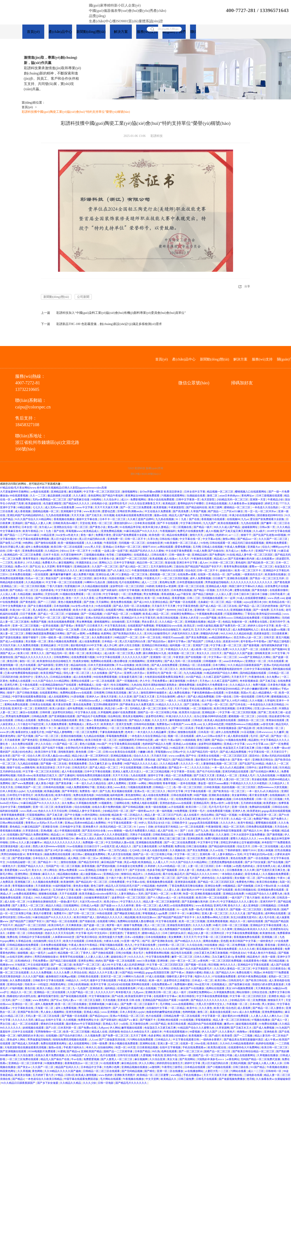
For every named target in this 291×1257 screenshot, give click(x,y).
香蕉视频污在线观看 (213, 519)
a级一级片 (160, 740)
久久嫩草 (279, 732)
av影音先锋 (267, 724)
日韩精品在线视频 (117, 649)
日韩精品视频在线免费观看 (23, 945)
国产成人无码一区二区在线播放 (132, 606)
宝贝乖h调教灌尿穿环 (106, 704)
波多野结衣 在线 (268, 767)
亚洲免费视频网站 (273, 1012)
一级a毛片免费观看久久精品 (139, 830)
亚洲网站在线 (148, 1043)
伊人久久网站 (147, 1063)
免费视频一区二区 (93, 842)
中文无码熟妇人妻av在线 (120, 842)
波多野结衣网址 (155, 716)
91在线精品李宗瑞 (130, 527)
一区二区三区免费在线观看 (125, 728)
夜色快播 (81, 752)
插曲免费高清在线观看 (57, 854)
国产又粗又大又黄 (144, 696)
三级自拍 (178, 566)
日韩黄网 (99, 692)
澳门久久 (133, 692)
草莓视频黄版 (203, 1020)
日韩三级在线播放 (197, 846)
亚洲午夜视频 (255, 945)
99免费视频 (181, 811)
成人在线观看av (265, 558)
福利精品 (110, 988)
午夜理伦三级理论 (172, 1067)
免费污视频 (259, 685)
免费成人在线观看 (20, 681)
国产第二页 (264, 712)
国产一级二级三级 (61, 964)
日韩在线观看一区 (220, 543)
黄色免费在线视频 (121, 602)
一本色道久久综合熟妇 (265, 507)
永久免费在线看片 (102, 637)
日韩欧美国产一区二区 (28, 787)
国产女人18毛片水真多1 (75, 949)
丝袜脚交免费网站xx (183, 614)
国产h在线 (118, 996)
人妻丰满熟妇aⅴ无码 (230, 854)
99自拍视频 (102, 795)
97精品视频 (148, 886)
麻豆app (39, 1020)
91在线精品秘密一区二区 (22, 862)
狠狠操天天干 (276, 1000)
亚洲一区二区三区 (43, 807)
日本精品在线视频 (217, 503)
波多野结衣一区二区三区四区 (127, 586)
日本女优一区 (29, 527)
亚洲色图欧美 (195, 838)
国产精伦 (149, 1071)
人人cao (93, 1039)
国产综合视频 (276, 862)
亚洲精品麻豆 (49, 645)
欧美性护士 (27, 677)
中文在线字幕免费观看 (179, 551)
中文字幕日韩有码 (191, 523)
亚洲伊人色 (239, 811)
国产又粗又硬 (55, 815)
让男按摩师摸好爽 (107, 598)
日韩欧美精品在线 (163, 834)
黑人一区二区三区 (155, 925)
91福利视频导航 (62, 886)
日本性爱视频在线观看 (190, 582)
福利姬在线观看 (9, 811)
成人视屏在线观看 (238, 736)
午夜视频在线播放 (277, 1067)
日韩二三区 (194, 598)
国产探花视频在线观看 (74, 996)
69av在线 (200, 1043)
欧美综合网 (198, 779)
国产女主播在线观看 (40, 606)
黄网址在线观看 (80, 681)
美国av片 (246, 692)
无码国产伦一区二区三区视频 (63, 866)
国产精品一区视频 (204, 590)
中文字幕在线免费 (145, 945)
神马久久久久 (228, 964)
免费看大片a (49, 562)
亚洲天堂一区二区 (22, 708)
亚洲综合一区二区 (23, 1004)
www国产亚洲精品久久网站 (255, 657)
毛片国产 (195, 878)
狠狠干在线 (13, 767)
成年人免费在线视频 (37, 547)
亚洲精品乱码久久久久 (64, 909)
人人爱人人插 (172, 890)
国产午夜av (178, 972)
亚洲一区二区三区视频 (25, 625)
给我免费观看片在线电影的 (192, 799)
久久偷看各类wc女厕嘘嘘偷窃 (246, 503)
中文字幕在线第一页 (90, 968)
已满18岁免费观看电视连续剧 (21, 673)
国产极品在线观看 (135, 669)
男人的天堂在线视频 (120, 854)
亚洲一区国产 (157, 610)
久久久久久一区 (189, 763)
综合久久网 (34, 755)
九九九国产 (210, 523)
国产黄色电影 (260, 590)
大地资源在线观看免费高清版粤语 (164, 677)
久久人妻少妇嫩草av (31, 842)
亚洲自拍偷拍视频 (71, 736)
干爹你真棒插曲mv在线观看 (208, 692)
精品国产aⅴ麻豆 (128, 1020)
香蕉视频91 (256, 1031)
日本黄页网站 (245, 708)
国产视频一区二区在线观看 (120, 960)
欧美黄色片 (108, 724)
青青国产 (80, 625)
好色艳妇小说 (100, 503)
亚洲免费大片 (91, 826)
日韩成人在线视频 (212, 547)
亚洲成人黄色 (105, 787)
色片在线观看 (28, 665)
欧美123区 (24, 653)
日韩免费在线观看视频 (259, 826)
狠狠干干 (246, 535)
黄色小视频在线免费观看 (63, 641)
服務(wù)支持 (262, 359)
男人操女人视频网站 (53, 1012)
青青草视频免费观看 (13, 815)
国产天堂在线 (137, 870)
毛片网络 (165, 1004)
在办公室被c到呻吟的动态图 (210, 716)
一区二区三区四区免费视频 (226, 960)
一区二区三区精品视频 (156, 771)
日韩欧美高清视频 (116, 692)
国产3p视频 (234, 574)
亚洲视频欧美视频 (241, 610)
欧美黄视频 (160, 507)
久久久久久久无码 (23, 1020)
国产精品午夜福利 (113, 495)
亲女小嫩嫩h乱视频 (220, 799)
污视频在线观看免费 (140, 787)
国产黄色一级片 (241, 759)
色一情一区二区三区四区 (188, 787)
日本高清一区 (206, 732)
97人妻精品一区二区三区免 (132, 574)
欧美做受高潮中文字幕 (138, 996)
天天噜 (127, 700)
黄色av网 (113, 527)
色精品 (226, 621)
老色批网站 (94, 495)
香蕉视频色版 (102, 720)
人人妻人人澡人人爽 (97, 957)
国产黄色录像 (64, 783)
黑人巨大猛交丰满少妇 (64, 539)
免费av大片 (247, 551)
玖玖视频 (109, 515)
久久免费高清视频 (28, 645)
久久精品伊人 (277, 783)
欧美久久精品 (45, 988)
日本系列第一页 (67, 1027)
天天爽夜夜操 (74, 925)
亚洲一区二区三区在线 (191, 586)
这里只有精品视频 (94, 878)
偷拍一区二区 (27, 661)
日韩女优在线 (260, 992)
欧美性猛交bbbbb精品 (269, 614)
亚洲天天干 (121, 870)
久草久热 (153, 539)
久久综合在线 (195, 945)
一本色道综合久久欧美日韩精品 (266, 704)
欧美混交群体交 (46, 767)
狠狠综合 (126, 874)
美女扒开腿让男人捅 (12, 547)
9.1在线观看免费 (110, 1063)
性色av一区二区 (34, 578)
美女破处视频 (260, 779)
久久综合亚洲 (157, 1059)
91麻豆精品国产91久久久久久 (141, 531)
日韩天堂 (269, 637)
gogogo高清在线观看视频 (276, 811)
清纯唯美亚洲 (262, 653)
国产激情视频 (275, 834)
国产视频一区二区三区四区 (246, 909)
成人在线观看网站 (79, 1043)
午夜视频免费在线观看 (209, 614)
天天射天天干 (239, 677)
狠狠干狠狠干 (31, 637)
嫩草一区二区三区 (182, 957)
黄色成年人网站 (16, 1039)
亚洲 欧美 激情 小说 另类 (88, 819)
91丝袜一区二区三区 (222, 562)
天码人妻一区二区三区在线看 (42, 1016)
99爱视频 (195, 1031)
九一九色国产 (80, 988)
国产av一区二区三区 (47, 736)
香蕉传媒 (150, 759)
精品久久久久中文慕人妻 (103, 972)
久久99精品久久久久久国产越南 (63, 1071)
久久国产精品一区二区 (80, 992)
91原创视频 (78, 696)
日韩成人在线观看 (26, 720)
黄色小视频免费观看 (70, 602)
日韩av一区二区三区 (33, 688)
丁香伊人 (86, 953)
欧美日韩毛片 (56, 925)
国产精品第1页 (247, 728)
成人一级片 (180, 992)
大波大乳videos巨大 (91, 901)
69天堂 (132, 1047)
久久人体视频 (94, 543)
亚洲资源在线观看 (186, 882)
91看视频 (244, 815)
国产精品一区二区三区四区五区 (216, 882)
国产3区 (71, 633)
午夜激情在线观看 (202, 558)
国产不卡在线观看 (168, 523)
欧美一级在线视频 (156, 807)
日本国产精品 (142, 1051)
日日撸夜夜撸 (235, 870)
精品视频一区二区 (68, 953)
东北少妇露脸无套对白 (244, 917)
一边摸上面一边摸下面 (115, 551)
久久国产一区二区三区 (105, 566)
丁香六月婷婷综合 (168, 988)
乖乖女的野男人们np (75, 779)
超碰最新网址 (250, 527)
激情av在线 (55, 1047)
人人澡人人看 (8, 594)
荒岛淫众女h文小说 (159, 822)
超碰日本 (157, 1031)
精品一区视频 (234, 602)
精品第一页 (214, 621)
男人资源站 (269, 1004)
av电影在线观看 (40, 491)
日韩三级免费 (186, 1079)
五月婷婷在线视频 (251, 803)
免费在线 (180, 846)
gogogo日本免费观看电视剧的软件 (223, 669)
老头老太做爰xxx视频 (273, 629)
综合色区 (190, 570)
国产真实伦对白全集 (94, 830)
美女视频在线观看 (122, 791)
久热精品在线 (153, 874)
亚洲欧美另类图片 (125, 1075)
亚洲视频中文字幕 (71, 511)
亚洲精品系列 (201, 803)
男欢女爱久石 (150, 621)
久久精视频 (70, 1020)
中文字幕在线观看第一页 (123, 822)
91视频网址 (105, 748)
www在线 (216, 748)
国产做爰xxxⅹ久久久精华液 (117, 905)
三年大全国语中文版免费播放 (248, 834)
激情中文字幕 (156, 775)
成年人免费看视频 (201, 578)
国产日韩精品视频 (133, 807)
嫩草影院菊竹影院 (49, 996)
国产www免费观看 (23, 783)
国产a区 (265, 736)
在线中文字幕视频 (129, 590)
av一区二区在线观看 (104, 681)
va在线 (124, 1024)
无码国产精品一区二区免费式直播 (261, 1059)
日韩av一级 (185, 1055)
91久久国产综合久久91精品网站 (33, 519)
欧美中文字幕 (99, 984)
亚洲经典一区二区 (205, 610)
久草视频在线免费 (87, 803)
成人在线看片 (191, 815)
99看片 (217, 925)
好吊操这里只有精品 (167, 826)
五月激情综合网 (139, 1024)
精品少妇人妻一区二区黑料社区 (90, 755)
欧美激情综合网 (63, 819)
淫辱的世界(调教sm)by (130, 511)
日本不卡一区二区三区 (112, 519)
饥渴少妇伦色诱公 (23, 752)
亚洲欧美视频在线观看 (208, 893)
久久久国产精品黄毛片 (199, 968)
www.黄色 (264, 838)
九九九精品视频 (193, 673)
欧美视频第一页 (198, 1035)
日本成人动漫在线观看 (154, 850)
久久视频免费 (93, 1035)
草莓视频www (74, 531)
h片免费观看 (166, 846)
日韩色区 (197, 720)
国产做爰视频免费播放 (232, 1079)
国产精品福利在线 (197, 507)
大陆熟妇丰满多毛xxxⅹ (211, 1059)
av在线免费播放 (205, 834)
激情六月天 (196, 535)
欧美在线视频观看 (229, 523)
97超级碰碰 (73, 614)
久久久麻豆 (80, 495)
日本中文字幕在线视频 (257, 669)
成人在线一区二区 (15, 901)
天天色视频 (109, 1000)
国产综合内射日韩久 (71, 1035)
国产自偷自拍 (216, 551)
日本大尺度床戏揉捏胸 (101, 665)
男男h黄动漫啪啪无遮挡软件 (95, 1008)
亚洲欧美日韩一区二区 (158, 992)
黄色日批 (30, 988)
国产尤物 (89, 602)
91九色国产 (282, 1027)
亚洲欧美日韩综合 (263, 759)
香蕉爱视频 (179, 598)
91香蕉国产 (177, 724)
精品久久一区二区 (22, 992)
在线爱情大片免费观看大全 (212, 685)
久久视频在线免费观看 (276, 874)
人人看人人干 (161, 862)
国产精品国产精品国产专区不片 (203, 566)
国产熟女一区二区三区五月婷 (267, 578)
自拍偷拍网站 (106, 1047)
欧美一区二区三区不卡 (248, 570)
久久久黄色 (206, 1008)
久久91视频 (256, 700)
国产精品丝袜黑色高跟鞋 (195, 949)
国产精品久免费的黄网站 (35, 834)
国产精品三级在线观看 (63, 960)
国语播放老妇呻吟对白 (270, 515)
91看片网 (176, 893)
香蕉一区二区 (77, 653)
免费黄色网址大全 (89, 1020)
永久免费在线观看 (23, 744)
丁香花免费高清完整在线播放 (186, 886)
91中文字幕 (279, 653)
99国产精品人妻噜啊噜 (59, 732)
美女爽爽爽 (175, 937)
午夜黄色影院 (137, 890)
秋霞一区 (188, 893)
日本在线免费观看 (244, 799)
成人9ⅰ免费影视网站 (134, 499)
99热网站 (96, 499)
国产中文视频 (73, 815)
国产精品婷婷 (41, 669)
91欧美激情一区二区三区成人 (181, 543)
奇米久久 (91, 1047)
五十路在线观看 (29, 685)
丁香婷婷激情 (233, 850)
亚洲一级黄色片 (136, 629)
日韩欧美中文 (180, 822)
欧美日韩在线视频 (168, 618)
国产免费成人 (12, 968)
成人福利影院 (96, 610)
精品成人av (220, 558)
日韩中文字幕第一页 (188, 499)
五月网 (197, 547)
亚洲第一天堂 (258, 499)
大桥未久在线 (112, 941)
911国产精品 (258, 1067)
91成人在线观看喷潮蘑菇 (252, 598)
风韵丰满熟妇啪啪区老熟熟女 (160, 685)
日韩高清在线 (107, 759)
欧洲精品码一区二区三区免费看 (23, 554)
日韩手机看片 (278, 594)
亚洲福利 (17, 523)
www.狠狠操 (17, 700)
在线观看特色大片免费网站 (244, 1047)
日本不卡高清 (51, 554)
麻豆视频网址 (66, 562)
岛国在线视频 (117, 578)
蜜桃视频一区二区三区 (163, 574)
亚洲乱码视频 (238, 1063)
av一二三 (234, 535)
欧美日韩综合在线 (191, 669)
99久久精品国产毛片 (47, 897)
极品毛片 (179, 874)
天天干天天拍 (121, 775)
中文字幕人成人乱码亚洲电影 (128, 964)
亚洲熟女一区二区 (256, 661)
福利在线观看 (255, 921)
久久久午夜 (141, 909)
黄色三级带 (97, 886)
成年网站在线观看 (276, 913)
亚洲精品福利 (200, 554)
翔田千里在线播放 (58, 688)
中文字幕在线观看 (167, 921)
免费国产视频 (39, 621)
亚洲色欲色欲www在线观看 (176, 803)
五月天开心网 (225, 590)
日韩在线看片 (159, 554)
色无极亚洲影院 (52, 503)
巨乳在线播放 (283, 850)
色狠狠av (275, 688)
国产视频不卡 (148, 1020)
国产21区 (51, 1027)
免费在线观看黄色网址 (54, 1043)
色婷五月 (188, 629)
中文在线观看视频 (131, 767)
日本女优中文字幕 (195, 491)
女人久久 (156, 949)
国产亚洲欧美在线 (163, 941)
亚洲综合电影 (15, 984)
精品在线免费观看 (177, 535)
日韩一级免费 (100, 1043)
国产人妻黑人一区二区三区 (28, 905)
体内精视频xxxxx (17, 909)
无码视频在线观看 (213, 598)
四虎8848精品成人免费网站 (90, 822)
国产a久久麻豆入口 (119, 570)
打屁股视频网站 (36, 815)
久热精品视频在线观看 (64, 720)
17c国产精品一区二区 (116, 614)
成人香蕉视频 (23, 511)
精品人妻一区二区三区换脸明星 (162, 901)
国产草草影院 (70, 791)
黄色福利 (241, 562)
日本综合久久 (41, 858)
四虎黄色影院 (262, 633)
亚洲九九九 (42, 677)
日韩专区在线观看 (20, 629)
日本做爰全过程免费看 (130, 866)
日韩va (13, 842)
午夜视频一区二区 (237, 1004)
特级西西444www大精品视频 (242, 724)
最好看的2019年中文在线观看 (198, 890)
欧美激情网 (67, 882)
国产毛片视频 (26, 736)
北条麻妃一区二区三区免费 (190, 858)
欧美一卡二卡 (49, 728)
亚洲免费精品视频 (112, 531)
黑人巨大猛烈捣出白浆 (92, 539)
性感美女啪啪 (81, 661)
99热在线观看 (105, 913)
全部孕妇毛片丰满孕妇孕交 (81, 748)
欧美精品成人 (91, 531)
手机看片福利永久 (206, 728)
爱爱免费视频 (183, 547)
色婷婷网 (162, 886)
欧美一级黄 (269, 957)
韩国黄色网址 (58, 984)
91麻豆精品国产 (31, 826)
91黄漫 (96, 551)
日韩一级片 (14, 551)
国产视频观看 (169, 870)
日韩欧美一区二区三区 (79, 834)
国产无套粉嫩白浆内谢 (241, 558)
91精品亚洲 (48, 535)
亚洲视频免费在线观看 (271, 890)
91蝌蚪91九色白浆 (95, 582)
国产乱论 (35, 566)
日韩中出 (251, 767)
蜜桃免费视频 (187, 685)
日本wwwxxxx (264, 732)
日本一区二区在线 (150, 637)
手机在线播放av (192, 1075)
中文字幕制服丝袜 (100, 996)
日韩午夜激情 (89, 558)
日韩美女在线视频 (41, 704)
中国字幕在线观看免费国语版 (29, 696)
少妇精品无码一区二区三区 (233, 499)
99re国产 (102, 744)
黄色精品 (15, 826)
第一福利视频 (165, 811)
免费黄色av (163, 724)
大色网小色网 (112, 1067)
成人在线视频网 (39, 838)
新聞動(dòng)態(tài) (56, 297)
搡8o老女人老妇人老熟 (89, 838)
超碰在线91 (227, 570)
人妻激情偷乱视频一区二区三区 (219, 763)
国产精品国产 (196, 641)
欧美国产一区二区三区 (87, 964)
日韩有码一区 (274, 1071)
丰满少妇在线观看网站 (242, 515)
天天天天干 (189, 937)
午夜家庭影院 (176, 507)
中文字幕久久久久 (131, 901)
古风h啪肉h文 (23, 960)
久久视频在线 (178, 850)
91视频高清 (283, 775)
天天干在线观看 (68, 893)
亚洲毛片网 (11, 685)
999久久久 (223, 610)
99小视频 (149, 819)
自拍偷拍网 (36, 929)
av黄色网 (203, 960)
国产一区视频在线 (127, 681)
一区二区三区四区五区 (234, 755)
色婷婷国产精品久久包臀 (157, 744)
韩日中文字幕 (176, 791)
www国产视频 (208, 618)
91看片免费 (132, 968)
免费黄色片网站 (245, 882)
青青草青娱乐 (31, 558)
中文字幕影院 (260, 968)
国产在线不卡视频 (53, 748)
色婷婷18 (221, 535)
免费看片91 (60, 913)
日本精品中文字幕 (91, 1067)
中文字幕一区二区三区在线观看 (64, 582)
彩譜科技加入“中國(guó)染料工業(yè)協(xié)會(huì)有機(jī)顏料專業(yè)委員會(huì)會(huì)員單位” (121, 313)
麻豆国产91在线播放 (192, 988)
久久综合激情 (26, 1055)
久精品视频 (24, 594)
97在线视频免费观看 (85, 850)
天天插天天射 (159, 755)
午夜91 (281, 878)
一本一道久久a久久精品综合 (90, 783)
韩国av (258, 972)
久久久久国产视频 (33, 976)
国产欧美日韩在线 (257, 980)
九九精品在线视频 (94, 736)
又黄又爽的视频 (166, 819)
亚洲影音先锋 (50, 826)
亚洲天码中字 (278, 621)
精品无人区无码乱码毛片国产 (123, 886)
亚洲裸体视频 (97, 1004)
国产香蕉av (67, 625)
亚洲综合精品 (149, 929)
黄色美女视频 (81, 886)
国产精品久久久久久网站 (108, 669)
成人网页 (164, 905)
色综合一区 (219, 574)
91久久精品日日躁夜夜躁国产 (245, 665)
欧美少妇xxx (111, 901)
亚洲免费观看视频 (218, 921)
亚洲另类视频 (74, 1012)
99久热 (156, 1051)
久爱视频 (145, 1055)
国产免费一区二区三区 (115, 1035)
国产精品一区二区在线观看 (62, 921)
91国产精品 (126, 972)
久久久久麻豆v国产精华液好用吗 (62, 878)
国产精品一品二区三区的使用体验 (259, 606)
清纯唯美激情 (66, 752)
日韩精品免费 (39, 716)
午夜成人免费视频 (235, 547)
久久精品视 (7, 649)
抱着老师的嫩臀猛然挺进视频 (163, 1012)
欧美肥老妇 (270, 803)
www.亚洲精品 (87, 870)
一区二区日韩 (93, 594)
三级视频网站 (124, 554)
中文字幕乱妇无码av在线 (258, 854)
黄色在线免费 (238, 858)
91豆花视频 (248, 732)
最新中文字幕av (177, 641)
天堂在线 (85, 523)
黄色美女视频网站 (133, 716)
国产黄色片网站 (16, 759)
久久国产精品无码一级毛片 (203, 752)
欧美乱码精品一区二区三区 (116, 826)
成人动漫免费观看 (90, 641)
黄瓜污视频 (282, 637)
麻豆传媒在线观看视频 (92, 570)
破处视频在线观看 (247, 1024)
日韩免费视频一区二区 (76, 637)
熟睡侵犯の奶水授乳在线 (22, 996)
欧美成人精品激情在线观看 (221, 720)
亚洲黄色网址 (155, 661)
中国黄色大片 (152, 578)
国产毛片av (116, 673)
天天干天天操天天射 (215, 1075)
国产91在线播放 (266, 878)
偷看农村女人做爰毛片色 (30, 732)
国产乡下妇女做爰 (255, 862)
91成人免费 (200, 551)
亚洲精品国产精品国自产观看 (159, 1000)
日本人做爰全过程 (92, 629)
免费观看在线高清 (137, 610)
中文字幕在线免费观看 (224, 949)
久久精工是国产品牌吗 (140, 519)
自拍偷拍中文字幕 (157, 1008)
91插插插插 (189, 740)
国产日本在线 (238, 704)
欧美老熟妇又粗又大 (46, 775)
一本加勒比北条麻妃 (231, 874)
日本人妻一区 (187, 870)
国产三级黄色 (192, 704)
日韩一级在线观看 (244, 696)
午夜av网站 (125, 598)
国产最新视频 (251, 645)
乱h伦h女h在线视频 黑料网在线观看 (129, 984)
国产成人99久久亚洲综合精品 (151, 602)
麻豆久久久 (49, 874)
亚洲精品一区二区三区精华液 (25, 1063)
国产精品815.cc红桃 (150, 779)
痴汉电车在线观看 (182, 953)
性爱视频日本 (73, 586)
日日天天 (216, 653)
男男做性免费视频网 (18, 716)
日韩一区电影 (106, 1083)
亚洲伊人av (93, 696)
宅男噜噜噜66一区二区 (48, 1031)
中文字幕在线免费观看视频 (242, 933)
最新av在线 (161, 515)
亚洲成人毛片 (247, 775)
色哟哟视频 (189, 1012)
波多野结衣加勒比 (63, 712)
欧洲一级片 (156, 980)
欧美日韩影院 (187, 996)
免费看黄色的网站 (97, 728)
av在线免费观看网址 (182, 905)
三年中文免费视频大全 (13, 606)
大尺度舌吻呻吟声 (71, 554)
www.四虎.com (276, 598)
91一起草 (230, 598)
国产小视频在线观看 (219, 1067)
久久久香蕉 (88, 598)
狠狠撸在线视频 (48, 893)
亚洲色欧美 (97, 988)
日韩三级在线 (241, 1067)
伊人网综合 (51, 870)
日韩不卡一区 (177, 913)
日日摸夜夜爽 (280, 633)
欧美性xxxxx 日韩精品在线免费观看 (239, 618)
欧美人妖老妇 (57, 708)
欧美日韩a (221, 980)
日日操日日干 (92, 846)
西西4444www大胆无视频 (273, 787)
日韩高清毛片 (80, 767)
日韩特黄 (45, 712)
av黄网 (81, 633)
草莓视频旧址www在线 (169, 625)
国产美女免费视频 (197, 637)
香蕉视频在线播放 (64, 519)
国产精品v (18, 1079)
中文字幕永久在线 (86, 712)
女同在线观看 (186, 897)
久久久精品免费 (169, 763)
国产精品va (73, 1051)
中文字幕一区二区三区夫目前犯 (41, 771)
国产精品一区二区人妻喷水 (268, 1008)
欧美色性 (213, 1043)
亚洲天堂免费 (124, 724)
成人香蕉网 (244, 1008)
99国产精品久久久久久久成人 (141, 763)
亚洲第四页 (41, 708)
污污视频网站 (68, 968)
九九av (245, 519)
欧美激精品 (144, 862)
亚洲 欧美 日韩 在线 (129, 1000)
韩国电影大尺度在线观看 (42, 759)
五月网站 (205, 515)
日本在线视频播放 (156, 937)
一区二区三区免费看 (86, 732)
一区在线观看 (41, 574)
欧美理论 (15, 527)
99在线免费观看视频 (105, 677)
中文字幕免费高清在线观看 (125, 744)
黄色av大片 (93, 724)
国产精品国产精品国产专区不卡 (176, 917)
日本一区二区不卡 (80, 551)
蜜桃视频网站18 (128, 779)
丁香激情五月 (132, 933)
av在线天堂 (108, 846)
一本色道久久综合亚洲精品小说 (148, 736)
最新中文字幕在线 (87, 519)
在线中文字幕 (54, 1020)
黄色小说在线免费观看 (161, 499)
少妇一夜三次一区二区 (183, 960)
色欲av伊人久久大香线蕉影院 (111, 834)
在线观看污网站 (115, 610)
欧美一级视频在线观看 (71, 543)
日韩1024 (141, 748)
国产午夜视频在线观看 (126, 929)
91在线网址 (95, 779)
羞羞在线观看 (124, 909)
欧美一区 (150, 598)
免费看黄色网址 (105, 890)
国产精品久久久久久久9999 (202, 874)
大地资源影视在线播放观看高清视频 (25, 1047)
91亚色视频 (233, 692)
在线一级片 (103, 685)
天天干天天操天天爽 (107, 507)
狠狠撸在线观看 (187, 732)
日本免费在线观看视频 (54, 945)
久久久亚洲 (125, 696)
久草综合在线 (79, 972)
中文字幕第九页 (221, 629)
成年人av (201, 736)
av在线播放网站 (194, 1071)
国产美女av (24, 1067)
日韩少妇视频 (124, 953)
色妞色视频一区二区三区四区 (239, 787)
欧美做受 (227, 1035)
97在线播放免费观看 (224, 976)
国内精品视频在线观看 (253, 673)
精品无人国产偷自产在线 (184, 515)
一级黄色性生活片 (253, 574)
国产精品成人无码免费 (130, 759)
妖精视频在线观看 (33, 1027)
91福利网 (183, 1000)
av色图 (237, 866)
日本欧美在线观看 (145, 523)
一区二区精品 (177, 1008)
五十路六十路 (114, 878)
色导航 (110, 554)
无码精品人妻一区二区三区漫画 (148, 708)
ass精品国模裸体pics (221, 637)
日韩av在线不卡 (216, 736)
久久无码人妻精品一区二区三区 (232, 968)
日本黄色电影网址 (18, 838)
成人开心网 (111, 645)
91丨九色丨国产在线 (188, 519)
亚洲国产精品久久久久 (31, 866)
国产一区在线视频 (259, 858)
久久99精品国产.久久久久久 (82, 1055)
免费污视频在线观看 (217, 838)
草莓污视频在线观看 (111, 945)
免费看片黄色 (103, 535)
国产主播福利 (67, 775)
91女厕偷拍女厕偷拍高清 (42, 901)
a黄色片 (181, 696)
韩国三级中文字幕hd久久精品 (246, 586)
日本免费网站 (76, 740)
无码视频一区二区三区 (132, 543)
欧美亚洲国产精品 (51, 673)
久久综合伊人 (112, 499)
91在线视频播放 (94, 708)
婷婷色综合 (209, 878)
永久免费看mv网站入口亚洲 (213, 917)
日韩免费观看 (117, 882)
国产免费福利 (217, 554)
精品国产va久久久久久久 (140, 688)
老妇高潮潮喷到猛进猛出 (15, 878)
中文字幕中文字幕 (208, 842)
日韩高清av (178, 968)
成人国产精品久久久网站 (155, 968)
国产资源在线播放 (11, 637)
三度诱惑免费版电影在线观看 (226, 862)
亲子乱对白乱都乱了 (135, 878)
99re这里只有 (202, 984)
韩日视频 (213, 964)
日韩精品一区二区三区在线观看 (101, 1071)
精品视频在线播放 (68, 874)
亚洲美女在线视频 (209, 755)
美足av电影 (130, 862)
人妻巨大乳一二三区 (217, 1071)
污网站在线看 (238, 1071)
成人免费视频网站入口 (245, 629)
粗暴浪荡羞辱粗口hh (62, 838)
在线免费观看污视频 (83, 657)
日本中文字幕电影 (125, 562)
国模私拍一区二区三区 (251, 720)
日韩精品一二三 (162, 787)
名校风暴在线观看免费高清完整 (134, 515)
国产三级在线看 (49, 968)
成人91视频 (212, 531)
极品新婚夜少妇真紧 (60, 495)
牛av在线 (76, 1059)
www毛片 (24, 870)
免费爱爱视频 (91, 1059)
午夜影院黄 (111, 543)
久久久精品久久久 (240, 685)
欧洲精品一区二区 (111, 858)
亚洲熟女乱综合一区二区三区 (71, 527)
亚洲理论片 (153, 673)
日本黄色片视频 (277, 685)
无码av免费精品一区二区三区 (49, 499)
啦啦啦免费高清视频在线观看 (94, 775)
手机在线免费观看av (201, 688)
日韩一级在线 (224, 696)
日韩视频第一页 (212, 661)
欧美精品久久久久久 (66, 570)
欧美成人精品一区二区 (156, 614)
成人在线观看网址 (59, 696)
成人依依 (25, 846)
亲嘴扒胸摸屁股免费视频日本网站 (45, 633)
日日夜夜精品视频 (148, 1047)
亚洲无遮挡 (116, 933)
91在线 (231, 554)
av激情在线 (97, 949)
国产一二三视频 (21, 1000)
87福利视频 (16, 988)
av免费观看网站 (21, 499)
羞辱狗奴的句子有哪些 (191, 503)
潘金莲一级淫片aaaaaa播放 (213, 783)
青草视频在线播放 (23, 886)
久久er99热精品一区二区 (171, 866)
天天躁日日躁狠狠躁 (197, 748)
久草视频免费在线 (224, 992)
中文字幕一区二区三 (186, 854)
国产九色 (105, 791)
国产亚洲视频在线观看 (62, 716)
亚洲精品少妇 (111, 874)
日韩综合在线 (280, 807)
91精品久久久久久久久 (169, 704)
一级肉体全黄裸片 (211, 1039)
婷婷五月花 (271, 503)
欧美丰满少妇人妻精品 (156, 527)
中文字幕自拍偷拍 (33, 850)
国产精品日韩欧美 (183, 759)
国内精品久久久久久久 (110, 917)
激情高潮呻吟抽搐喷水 (154, 692)
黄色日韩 (12, 661)
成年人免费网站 (117, 783)
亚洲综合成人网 (105, 574)
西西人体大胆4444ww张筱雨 (49, 846)
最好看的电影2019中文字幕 (87, 645)
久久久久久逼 (238, 913)
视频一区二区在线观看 (181, 736)
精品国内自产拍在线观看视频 (205, 1024)
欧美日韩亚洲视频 (225, 708)
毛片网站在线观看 (111, 1079)
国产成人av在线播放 (21, 618)
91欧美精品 (164, 598)
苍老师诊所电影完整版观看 (226, 830)
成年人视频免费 (44, 1004)
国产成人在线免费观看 (164, 665)
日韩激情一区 (105, 870)
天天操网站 (103, 602)
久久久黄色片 (227, 1031)
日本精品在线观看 (195, 1067)
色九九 (129, 945)
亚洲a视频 (47, 830)
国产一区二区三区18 (191, 1051)
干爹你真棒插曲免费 (112, 732)
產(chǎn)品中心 (184, 359)
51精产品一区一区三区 (215, 704)
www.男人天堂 (93, 547)
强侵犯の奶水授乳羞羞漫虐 (268, 984)
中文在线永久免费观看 (158, 511)
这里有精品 (14, 850)
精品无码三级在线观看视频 (248, 543)
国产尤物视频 (246, 886)
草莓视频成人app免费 (155, 913)
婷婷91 (29, 957)
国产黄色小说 (98, 527)
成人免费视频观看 (114, 629)
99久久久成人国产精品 (227, 527)
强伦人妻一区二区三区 (76, 673)
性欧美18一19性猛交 (37, 984)
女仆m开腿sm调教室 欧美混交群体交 (161, 491)
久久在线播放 (100, 673)
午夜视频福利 (168, 531)
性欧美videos (25, 775)
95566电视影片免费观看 (42, 1051)
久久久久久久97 (105, 992)
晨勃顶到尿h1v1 (123, 523)
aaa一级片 (135, 649)
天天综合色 (281, 826)
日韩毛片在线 (219, 515)
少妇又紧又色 (185, 610)
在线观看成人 (142, 554)
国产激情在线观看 (46, 543)
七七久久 (38, 507)
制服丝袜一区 (240, 621)
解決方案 (240, 359)
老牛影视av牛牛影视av (253, 641)
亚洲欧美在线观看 (238, 578)
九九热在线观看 (250, 523)
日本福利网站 (71, 558)
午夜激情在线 (257, 677)
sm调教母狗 (28, 767)
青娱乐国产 (52, 578)
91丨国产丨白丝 (184, 830)
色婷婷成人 (249, 866)
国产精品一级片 (203, 527)
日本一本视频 (224, 866)
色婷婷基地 (47, 590)
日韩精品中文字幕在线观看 (35, 937)
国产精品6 (218, 740)
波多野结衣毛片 (118, 503)
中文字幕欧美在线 (23, 1008)
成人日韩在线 (18, 890)
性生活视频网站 (120, 685)
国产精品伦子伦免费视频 (92, 716)
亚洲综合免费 (213, 886)
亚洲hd (172, 732)
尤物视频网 (24, 807)
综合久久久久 (142, 755)
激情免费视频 (51, 949)
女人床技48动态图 (213, 724)
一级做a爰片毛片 (68, 901)
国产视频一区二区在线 (54, 763)
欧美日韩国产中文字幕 (243, 941)
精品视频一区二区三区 (220, 491)
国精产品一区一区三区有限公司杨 (158, 712)
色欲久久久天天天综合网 (53, 811)
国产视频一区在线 (196, 964)
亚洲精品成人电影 (217, 586)
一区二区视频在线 (181, 527)
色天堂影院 (208, 499)
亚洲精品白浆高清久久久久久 (251, 929)
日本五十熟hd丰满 (266, 886)
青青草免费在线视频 (236, 566)
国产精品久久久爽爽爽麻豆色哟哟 (78, 759)
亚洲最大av (254, 547)
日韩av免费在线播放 (155, 767)
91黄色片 (192, 681)
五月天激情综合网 (161, 566)
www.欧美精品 (204, 905)
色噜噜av (242, 1031)
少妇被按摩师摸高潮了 (97, 897)
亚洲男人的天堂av (134, 673)
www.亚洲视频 (109, 1012)
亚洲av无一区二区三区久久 (163, 669)
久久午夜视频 (107, 909)
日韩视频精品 (268, 905)
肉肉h (99, 960)
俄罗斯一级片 (114, 925)
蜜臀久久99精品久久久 (176, 779)
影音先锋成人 (253, 874)
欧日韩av (77, 854)
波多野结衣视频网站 (210, 744)
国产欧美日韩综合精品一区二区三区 (253, 1051)
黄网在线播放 (211, 941)
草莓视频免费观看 (117, 736)
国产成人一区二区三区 (51, 614)
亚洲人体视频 (265, 850)
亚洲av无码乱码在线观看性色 (102, 618)
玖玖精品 (284, 767)
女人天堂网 (48, 566)
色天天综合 (27, 598)
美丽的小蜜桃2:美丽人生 (200, 972)
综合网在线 (115, 716)
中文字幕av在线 (212, 539)
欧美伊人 (20, 562)
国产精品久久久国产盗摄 (238, 653)
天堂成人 (28, 897)
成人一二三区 (150, 582)
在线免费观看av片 (162, 984)
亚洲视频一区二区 (81, 669)
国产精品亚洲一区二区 (263, 815)
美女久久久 (203, 653)
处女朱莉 (5, 755)
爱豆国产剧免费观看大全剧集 (267, 519)
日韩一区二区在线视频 (265, 846)
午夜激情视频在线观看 (145, 570)
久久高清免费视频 (39, 909)
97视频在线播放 (261, 1020)
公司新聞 (83, 297)
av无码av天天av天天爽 (50, 822)
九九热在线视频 (165, 519)
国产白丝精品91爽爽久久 (265, 771)
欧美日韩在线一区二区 (270, 728)
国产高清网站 (187, 1059)
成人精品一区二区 (31, 949)
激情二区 (212, 495)
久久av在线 (217, 850)
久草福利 (270, 700)
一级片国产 (236, 897)
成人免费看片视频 (84, 574)
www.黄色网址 (41, 1000)
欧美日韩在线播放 (267, 882)
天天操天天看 (214, 779)
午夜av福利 (174, 740)
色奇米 (129, 732)
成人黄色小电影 (45, 783)
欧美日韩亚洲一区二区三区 (101, 740)
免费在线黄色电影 (84, 795)
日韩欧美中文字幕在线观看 (49, 980)
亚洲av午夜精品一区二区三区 (127, 1016)
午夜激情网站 (30, 968)
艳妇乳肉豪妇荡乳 (51, 558)
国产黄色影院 (28, 602)
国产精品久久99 (253, 830)
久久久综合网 (170, 949)
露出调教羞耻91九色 (155, 653)
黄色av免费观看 (68, 870)
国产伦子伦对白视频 (209, 771)
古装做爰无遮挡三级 (131, 677)
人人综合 (36, 878)
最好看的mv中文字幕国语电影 (83, 1024)
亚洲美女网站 (86, 960)
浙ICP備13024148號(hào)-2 (146, 474)
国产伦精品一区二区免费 (65, 629)
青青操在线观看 (275, 720)
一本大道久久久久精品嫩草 (151, 732)
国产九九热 (202, 830)
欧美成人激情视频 (86, 1075)
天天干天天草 (221, 819)
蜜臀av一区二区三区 (261, 566)
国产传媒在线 (87, 921)
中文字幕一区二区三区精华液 (215, 937)
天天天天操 (78, 515)
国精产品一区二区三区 (217, 1051)
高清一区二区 (63, 988)
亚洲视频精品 (58, 858)
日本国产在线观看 (89, 590)
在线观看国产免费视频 (141, 625)
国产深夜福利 (109, 590)
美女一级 (110, 819)
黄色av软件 (217, 803)
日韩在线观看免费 (182, 795)
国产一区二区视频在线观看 (36, 819)
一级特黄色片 (266, 941)
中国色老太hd (238, 953)
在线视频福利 (278, 795)
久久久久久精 (247, 949)
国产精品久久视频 (140, 720)
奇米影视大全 (124, 992)
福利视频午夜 (135, 838)
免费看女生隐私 (258, 621)
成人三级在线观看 (71, 897)
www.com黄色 (177, 755)
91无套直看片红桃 (189, 700)
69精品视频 (24, 507)
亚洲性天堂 (62, 665)
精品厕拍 (253, 740)
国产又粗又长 (94, 515)
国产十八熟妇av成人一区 (162, 897)
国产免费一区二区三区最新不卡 (140, 1004)
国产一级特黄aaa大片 (142, 811)
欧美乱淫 (189, 625)
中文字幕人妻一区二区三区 (226, 645)
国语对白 (254, 755)
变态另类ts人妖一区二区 (248, 637)
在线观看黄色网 (126, 988)
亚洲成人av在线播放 (185, 744)
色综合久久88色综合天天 (135, 1031)
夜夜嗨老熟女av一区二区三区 (82, 1063)
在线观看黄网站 (49, 692)
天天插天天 (222, 909)
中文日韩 (63, 645)
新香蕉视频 (88, 866)
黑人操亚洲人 (41, 610)
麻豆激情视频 (177, 681)
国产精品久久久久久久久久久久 (33, 657)
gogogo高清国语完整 (158, 972)
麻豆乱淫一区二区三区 (71, 728)
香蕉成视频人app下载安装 (176, 594)
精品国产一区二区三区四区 (31, 925)
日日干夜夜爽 (28, 614)
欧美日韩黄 (151, 838)
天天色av (204, 681)
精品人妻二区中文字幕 (129, 819)
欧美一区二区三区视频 (192, 921)
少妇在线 (262, 716)
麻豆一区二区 (97, 649)
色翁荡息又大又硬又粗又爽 (239, 748)
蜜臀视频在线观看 (266, 822)
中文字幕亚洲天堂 (66, 590)
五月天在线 (277, 610)
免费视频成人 (86, 685)
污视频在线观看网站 (173, 495)
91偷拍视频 (105, 929)
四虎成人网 (203, 870)
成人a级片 (91, 929)
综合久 (266, 547)
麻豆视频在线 (119, 720)
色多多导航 (153, 870)
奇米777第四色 (88, 909)
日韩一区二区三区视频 (269, 799)
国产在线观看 (225, 890)
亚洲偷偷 (35, 874)
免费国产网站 (261, 819)
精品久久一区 (238, 921)
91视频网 (136, 614)
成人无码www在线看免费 (60, 507)
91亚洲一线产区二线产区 (136, 941)
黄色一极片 (87, 535)
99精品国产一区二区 (126, 637)
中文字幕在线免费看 (158, 957)
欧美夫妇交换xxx (146, 917)
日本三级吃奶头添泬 (174, 933)
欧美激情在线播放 (276, 574)
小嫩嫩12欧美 (146, 752)
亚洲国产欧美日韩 (28, 1012)
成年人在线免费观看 (228, 732)
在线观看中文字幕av (165, 996)
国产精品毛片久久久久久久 (131, 1083)
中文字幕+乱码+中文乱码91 (92, 933)
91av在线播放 (75, 846)
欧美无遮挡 (163, 590)
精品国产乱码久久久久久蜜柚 (147, 551)
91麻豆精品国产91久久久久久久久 (41, 803)
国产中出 (191, 755)
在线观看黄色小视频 (255, 960)
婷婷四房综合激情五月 (170, 1063)
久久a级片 (259, 531)
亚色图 (224, 941)
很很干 (11, 692)
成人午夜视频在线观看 (67, 830)
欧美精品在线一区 (280, 602)
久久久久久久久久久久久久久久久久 (252, 582)
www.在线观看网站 (183, 1004)
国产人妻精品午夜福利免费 (129, 1008)
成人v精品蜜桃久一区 (265, 692)
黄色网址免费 (167, 582)
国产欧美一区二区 (172, 673)
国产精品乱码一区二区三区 (92, 882)
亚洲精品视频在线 (121, 755)
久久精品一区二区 (241, 819)
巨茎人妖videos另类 (266, 708)
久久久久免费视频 (41, 972)
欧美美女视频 (23, 1075)
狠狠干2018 (149, 547)
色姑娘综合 (7, 779)
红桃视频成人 (220, 984)
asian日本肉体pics (229, 495)
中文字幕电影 (111, 594)
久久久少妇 (90, 1083)
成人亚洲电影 (251, 905)
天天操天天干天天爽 (164, 606)
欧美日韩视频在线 (246, 890)
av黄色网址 (232, 1059)
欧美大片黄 (80, 610)
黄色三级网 (204, 740)
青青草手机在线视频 (72, 957)
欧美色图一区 (157, 535)
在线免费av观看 (187, 574)
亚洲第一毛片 (197, 811)
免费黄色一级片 (89, 791)
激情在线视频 (69, 862)
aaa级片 (52, 953)
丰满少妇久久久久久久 (179, 716)
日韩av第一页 (267, 527)
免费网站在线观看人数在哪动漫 (109, 661)
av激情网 (154, 1067)
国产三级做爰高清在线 (112, 1039)
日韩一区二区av (89, 858)
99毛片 (85, 980)
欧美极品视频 (52, 791)
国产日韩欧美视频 (28, 692)
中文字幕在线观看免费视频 (34, 539)
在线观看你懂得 (279, 590)
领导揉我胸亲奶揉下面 (274, 645)
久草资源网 (222, 1027)
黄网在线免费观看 (276, 543)
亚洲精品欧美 (82, 566)
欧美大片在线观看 (74, 941)
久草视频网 (104, 712)
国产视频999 (279, 649)
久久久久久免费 (202, 925)
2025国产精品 (193, 677)
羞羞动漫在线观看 (220, 1012)
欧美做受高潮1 (64, 807)
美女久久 (37, 870)
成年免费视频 (75, 708)
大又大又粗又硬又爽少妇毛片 (194, 819)
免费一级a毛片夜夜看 (201, 909)
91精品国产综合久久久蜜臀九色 (264, 893)
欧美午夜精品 (31, 531)
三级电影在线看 (253, 1075)
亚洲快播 (162, 960)
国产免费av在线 (87, 1027)
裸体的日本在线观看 (53, 1024)
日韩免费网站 (62, 657)
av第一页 (122, 708)
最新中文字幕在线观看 (103, 980)
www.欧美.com (193, 724)
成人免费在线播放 (179, 692)
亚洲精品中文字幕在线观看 (266, 925)
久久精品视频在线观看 (95, 586)
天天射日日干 (279, 752)
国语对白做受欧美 (218, 858)
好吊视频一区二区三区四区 (77, 578)
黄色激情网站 (133, 795)
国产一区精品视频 (92, 614)
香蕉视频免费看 (78, 763)
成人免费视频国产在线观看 (175, 929)
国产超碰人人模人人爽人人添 (265, 1063)
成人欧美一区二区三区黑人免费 (209, 649)
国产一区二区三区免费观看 (136, 507)
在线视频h (13, 834)
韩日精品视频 (277, 960)
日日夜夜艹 (219, 578)
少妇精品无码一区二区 (115, 811)
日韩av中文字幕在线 (50, 779)
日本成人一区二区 (203, 980)
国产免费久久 (279, 819)
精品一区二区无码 (234, 826)
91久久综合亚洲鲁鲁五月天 (145, 503)
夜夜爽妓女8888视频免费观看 (142, 495)
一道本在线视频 (187, 783)
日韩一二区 (95, 752)
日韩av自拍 (24, 917)
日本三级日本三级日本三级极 (250, 594)
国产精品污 (164, 759)
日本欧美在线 (94, 941)
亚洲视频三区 (23, 882)
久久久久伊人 (228, 822)
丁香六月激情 (55, 586)
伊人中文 (145, 681)
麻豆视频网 (75, 491)
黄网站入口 (106, 562)
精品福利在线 (79, 665)
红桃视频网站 (137, 661)
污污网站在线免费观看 (140, 1039)
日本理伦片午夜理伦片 (20, 795)
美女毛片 (138, 953)
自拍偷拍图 (118, 621)
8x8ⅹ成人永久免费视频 (247, 1012)
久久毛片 (184, 558)
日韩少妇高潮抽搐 (79, 984)
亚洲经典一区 (208, 854)
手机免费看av (160, 681)
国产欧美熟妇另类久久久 (128, 633)
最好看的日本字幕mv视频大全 (213, 759)
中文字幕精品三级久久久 (37, 799)
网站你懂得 (155, 783)
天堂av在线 (24, 570)
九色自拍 (136, 685)
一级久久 (171, 700)
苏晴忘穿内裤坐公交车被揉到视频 (240, 842)
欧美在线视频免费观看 (61, 621)
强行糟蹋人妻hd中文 (39, 890)
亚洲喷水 (138, 598)
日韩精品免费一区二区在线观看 (182, 1016)
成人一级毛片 (38, 953)
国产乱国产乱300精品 (252, 763)
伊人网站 (115, 1027)
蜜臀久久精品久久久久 (243, 838)
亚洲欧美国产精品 (91, 1051)
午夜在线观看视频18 (176, 1031)
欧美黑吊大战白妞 (190, 712)
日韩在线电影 (35, 933)
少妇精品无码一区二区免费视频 (248, 1000)
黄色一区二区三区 (102, 523)
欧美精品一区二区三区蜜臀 (153, 1075)
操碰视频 (23, 953)
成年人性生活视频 (129, 645)
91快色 (204, 543)
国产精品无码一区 (57, 653)
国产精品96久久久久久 (76, 503)
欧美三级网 (216, 507)
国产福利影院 (46, 665)
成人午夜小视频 (210, 700)
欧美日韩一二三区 (197, 807)
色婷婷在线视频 (265, 1043)
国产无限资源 (141, 949)
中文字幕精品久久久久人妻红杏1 (239, 901)
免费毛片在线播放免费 (190, 531)
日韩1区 (69, 1075)
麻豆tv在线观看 (29, 712)
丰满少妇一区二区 (20, 610)
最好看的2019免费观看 (235, 1016)
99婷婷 (150, 586)
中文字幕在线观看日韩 (186, 1039)
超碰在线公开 (119, 957)
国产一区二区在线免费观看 (180, 842)
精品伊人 (138, 874)
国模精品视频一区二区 (46, 511)
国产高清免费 (181, 511)
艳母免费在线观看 (77, 649)
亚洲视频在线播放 (195, 621)
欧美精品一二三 (65, 700)
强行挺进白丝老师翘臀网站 (90, 799)
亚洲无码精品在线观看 (235, 771)
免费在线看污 (244, 972)
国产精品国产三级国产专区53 (27, 921)
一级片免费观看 (185, 834)
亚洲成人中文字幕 (234, 744)
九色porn (138, 992)
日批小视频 (263, 748)
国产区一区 (19, 755)
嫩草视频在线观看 (180, 720)
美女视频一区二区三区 (162, 878)
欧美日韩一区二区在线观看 (67, 547)
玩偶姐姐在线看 (196, 495)
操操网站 (38, 594)
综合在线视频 (82, 807)
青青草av (30, 822)
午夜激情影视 (214, 826)
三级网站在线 (122, 803)
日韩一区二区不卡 (135, 539)
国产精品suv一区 (247, 539)
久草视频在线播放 (268, 1055)
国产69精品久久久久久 (188, 941)
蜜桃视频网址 (102, 621)
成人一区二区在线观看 (25, 1024)
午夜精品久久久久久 (177, 649)
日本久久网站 (202, 957)
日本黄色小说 (107, 558)
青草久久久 (38, 653)
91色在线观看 (103, 606)
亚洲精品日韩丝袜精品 (155, 645)
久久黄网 (227, 929)
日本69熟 (255, 1004)
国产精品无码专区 (89, 862)
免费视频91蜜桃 (183, 984)
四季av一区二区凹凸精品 (113, 850)
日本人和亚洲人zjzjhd (12, 791)
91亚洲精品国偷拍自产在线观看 (58, 685)
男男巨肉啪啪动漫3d (13, 854)
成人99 (106, 964)
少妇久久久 (11, 748)
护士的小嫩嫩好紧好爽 (255, 688)
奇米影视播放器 (249, 681)
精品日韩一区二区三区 (150, 562)
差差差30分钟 (231, 641)
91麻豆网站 (194, 913)
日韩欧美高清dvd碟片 (65, 523)
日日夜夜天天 (95, 625)
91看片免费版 (135, 578)
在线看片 (265, 649)
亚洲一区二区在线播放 (170, 1071)
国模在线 (112, 582)
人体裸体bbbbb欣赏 (63, 937)
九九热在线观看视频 (58, 515)
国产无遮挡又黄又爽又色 (271, 870)
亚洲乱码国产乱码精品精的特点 (25, 515)
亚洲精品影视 (59, 491)
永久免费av (273, 677)
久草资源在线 (31, 830)
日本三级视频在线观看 (269, 495)
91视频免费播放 (53, 1063)
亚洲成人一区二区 (153, 649)
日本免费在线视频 (20, 574)
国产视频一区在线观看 (183, 602)
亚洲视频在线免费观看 (149, 842)
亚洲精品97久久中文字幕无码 (138, 618)
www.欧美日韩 (92, 511)
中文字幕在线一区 (190, 539)
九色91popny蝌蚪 (42, 570)
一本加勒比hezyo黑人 (89, 700)
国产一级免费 (261, 610)
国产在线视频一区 (196, 657)
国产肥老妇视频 (21, 858)
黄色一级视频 (272, 830)
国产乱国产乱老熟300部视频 (270, 535)
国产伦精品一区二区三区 (24, 590)
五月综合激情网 (166, 696)
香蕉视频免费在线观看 (160, 882)
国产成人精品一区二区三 (134, 566)
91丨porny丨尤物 (144, 826)
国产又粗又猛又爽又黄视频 (236, 531)
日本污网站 (219, 665)
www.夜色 (120, 787)
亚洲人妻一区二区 (168, 1043)
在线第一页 (204, 574)
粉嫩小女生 (110, 779)
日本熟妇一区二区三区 (128, 547)
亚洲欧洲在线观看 (168, 1020)
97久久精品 (34, 562)
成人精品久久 (124, 846)
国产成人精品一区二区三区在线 (219, 606)
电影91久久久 (203, 976)
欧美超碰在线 (33, 503)
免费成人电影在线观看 (144, 803)
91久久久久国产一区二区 (244, 649)
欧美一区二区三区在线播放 (71, 1004)
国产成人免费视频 (264, 1027)
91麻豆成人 (113, 1004)
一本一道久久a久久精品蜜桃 (228, 767)
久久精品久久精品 (71, 1083)
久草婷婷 (150, 866)
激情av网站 (229, 539)
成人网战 (73, 858)
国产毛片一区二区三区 (47, 618)
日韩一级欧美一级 (180, 554)
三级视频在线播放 (94, 554)
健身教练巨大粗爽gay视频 (61, 976)
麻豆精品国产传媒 (112, 862)
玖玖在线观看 (276, 661)
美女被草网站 (240, 795)
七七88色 (134, 850)
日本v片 (214, 901)
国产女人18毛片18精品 (234, 700)
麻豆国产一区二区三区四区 (132, 558)
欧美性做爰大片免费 (111, 937)
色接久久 (271, 763)
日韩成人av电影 (90, 905)
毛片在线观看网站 (130, 582)
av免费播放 (93, 633)
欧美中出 (192, 1008)
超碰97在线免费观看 (124, 712)
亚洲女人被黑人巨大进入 (127, 771)
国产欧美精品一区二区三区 (148, 700)
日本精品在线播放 (61, 677)
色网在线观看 (169, 1051)
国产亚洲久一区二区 (157, 893)
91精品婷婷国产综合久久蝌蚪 (221, 673)
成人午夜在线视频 (72, 771)
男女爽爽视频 (84, 621)
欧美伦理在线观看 (20, 669)
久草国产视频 (198, 511)
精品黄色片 (254, 957)
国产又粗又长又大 (241, 1027)
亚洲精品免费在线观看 (162, 909)
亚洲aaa (69, 822)
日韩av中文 (179, 752)
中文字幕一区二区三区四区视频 (238, 712)
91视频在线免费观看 (72, 594)
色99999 (171, 610)
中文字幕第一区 (211, 1016)
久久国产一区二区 (43, 1067)
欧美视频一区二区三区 (181, 653)
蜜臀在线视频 (242, 590)
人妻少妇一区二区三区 (236, 779)
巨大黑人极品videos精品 (56, 755)
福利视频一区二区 (180, 645)
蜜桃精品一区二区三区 (237, 507)
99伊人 (142, 822)
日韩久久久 (218, 870)
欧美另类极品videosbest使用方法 (126, 799)
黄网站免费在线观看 (16, 704)
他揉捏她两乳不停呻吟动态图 (136, 740)
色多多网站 (155, 1035)
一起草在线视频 (49, 625)
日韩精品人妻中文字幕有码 (85, 811)
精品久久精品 (54, 905)
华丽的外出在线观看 (172, 570)
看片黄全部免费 (62, 704)
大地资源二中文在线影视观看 (32, 964)
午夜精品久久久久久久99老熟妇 (249, 783)
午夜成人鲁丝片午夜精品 (83, 945)
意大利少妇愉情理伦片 (157, 633)
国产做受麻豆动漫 (79, 499)
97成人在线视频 (155, 976)
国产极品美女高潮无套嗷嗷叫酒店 (244, 1039)
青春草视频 (169, 783)
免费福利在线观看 (260, 807)
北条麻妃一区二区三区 (211, 602)
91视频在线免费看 (236, 740)
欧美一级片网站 (85, 890)
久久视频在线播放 (28, 728)
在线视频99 (233, 519)
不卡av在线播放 (125, 665)
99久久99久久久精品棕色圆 (236, 633)
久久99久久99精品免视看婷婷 (237, 1043)
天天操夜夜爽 (12, 740)
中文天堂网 (152, 1079)
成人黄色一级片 (59, 669)
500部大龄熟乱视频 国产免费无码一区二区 (222, 625)
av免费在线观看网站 (26, 893)
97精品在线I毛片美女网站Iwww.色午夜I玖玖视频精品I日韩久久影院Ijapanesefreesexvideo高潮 (53, 487)
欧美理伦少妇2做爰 (134, 858)
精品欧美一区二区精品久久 (127, 815)
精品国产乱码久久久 (67, 1067)
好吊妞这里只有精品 (16, 929)
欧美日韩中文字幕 (46, 752)
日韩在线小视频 (168, 539)
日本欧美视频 (212, 787)
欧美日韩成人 (94, 653)
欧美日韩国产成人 (84, 917)
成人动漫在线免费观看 (156, 795)
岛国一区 (284, 882)
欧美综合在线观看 (125, 752)
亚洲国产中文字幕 (266, 551)
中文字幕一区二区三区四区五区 (102, 491)
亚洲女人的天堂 (189, 618)
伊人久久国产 (210, 1031)
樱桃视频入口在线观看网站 (251, 491)
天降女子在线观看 (141, 834)
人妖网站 (209, 535)
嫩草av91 (229, 1024)
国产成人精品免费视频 (201, 696)
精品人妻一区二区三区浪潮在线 (231, 1020)
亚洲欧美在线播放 (219, 795)
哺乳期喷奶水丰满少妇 (31, 1035)
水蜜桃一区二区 (16, 933)
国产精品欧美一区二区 (261, 562)
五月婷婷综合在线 (11, 771)
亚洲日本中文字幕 (187, 562)
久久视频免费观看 (56, 724)
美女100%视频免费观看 (240, 988)
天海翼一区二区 (44, 1008)
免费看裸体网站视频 (158, 953)
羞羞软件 (5, 1031)
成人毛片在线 (267, 917)
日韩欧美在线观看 (88, 976)
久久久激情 (223, 834)
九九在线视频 (35, 791)
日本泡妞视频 (62, 606)
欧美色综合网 (41, 629)
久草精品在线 (24, 941)
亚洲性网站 (22, 874)
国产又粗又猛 (268, 681)
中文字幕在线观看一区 (198, 791)
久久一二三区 (38, 495)
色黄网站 (106, 633)
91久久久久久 (136, 957)
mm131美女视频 (146, 960)
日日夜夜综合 (278, 968)
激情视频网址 (130, 491)
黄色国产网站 (154, 890)
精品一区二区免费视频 (179, 775)
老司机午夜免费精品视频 (252, 976)
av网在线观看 (165, 547)
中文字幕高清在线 (115, 625)
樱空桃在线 (236, 1075)
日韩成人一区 (166, 799)
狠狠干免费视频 (133, 925)
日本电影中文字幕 (71, 826)
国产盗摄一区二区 (94, 925)
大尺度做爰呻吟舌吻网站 (15, 491)
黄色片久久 (235, 905)
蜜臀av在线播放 (35, 700)
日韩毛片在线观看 (207, 1079)
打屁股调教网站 (233, 614)
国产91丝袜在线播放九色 (50, 598)
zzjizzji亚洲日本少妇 (255, 602)
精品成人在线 (100, 1031)
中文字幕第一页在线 (183, 771)
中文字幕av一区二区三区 (223, 657)
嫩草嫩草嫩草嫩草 (61, 574)
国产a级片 (214, 1035)
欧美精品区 (169, 503)
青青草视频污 (64, 566)
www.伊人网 (7, 732)
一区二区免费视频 (131, 594)
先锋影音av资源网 (166, 586)
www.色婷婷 (105, 1075)
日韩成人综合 (213, 641)
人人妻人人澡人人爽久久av (266, 1016)
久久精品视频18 (34, 582)
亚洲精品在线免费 (114, 838)
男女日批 (5, 1024)
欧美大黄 (219, 1008)
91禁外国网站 (90, 815)
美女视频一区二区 (36, 641)
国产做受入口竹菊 (11, 543)
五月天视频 (133, 621)
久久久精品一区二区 (171, 621)
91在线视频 (187, 1020)
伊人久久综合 (43, 744)
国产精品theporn (99, 1016)
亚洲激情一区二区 (161, 657)
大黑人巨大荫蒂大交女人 (211, 1004)
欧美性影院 (148, 590)
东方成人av (46, 527)
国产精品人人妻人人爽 (38, 523)
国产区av (56, 1000)
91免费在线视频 (268, 1024)
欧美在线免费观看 (61, 610)
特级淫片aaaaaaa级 (174, 637)
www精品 (176, 1075)
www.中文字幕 (84, 507)
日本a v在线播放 (134, 937)
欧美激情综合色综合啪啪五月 (164, 629)
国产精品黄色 (255, 913)
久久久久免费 (62, 972)
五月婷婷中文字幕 (63, 890)
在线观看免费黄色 (114, 968)
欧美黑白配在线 (44, 795)
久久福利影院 (225, 878)
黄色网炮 (37, 1071)
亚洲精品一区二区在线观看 (49, 649)
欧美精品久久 (169, 1079)
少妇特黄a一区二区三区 (206, 929)
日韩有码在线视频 (144, 724)
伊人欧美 (5, 886)
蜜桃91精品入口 (151, 933)
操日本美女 (101, 578)
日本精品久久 (163, 1039)
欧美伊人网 (269, 897)
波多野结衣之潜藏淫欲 (177, 980)
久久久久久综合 (200, 767)
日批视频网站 (71, 905)
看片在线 (168, 874)
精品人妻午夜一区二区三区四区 (254, 554)
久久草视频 (24, 1071)
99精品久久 (73, 980)
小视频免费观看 (112, 700)
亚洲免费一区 (115, 539)
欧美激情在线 (268, 933)
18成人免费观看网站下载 (80, 787)
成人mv (204, 562)
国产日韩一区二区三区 (82, 913)
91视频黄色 (106, 803)
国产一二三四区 (47, 602)
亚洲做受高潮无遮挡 (179, 925)
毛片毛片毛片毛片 (219, 807)
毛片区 (254, 736)
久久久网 (249, 870)
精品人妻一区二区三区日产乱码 (163, 815)
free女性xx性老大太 (67, 535)
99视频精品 (229, 886)
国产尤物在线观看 (103, 953)
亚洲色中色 (170, 1055)
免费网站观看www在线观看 (76, 692)
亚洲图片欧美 (272, 909)
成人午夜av (271, 1039)
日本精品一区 (110, 641)
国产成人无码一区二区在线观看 (183, 661)
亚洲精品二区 (9, 586)
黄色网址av (248, 495)
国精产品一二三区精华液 (118, 1051)
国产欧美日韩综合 (87, 937)
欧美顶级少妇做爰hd (175, 1035)
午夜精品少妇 (276, 499)
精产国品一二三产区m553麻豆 (225, 511)
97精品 (59, 1075)
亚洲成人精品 (92, 1012)
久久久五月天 (160, 720)
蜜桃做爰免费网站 (95, 854)
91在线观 (121, 890)
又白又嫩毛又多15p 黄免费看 (106, 763)
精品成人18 (58, 834)
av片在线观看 (176, 807)
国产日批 (182, 878)
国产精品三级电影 (204, 594)
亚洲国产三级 (201, 645)
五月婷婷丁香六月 (43, 1075)
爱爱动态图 (109, 511)
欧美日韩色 (143, 665)
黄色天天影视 (109, 696)
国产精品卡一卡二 (179, 767)
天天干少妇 (181, 688)
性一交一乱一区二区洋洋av (261, 511)
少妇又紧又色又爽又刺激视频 (211, 953)
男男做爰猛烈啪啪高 (217, 582)
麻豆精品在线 (129, 1063)
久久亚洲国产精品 (158, 748)
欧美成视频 (156, 558)
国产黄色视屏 (282, 582)
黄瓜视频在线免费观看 (269, 949)
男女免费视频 (151, 594)
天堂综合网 (52, 594)
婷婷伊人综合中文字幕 (261, 625)
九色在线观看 (138, 775)
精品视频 (130, 917)
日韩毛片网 (263, 696)
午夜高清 (157, 1055)
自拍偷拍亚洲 (155, 543)
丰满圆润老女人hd (87, 562)
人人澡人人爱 (224, 594)
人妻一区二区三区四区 (201, 866)
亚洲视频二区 (270, 937)
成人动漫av (170, 558)
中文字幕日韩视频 (179, 708)
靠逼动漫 (170, 562)
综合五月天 (244, 846)
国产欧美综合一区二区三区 (229, 791)
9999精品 (139, 972)
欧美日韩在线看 (177, 1024)
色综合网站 (208, 815)
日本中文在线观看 (114, 688)
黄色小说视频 (87, 744)
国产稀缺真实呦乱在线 (127, 913)
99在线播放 (211, 945)
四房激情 (114, 1031)
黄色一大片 (73, 598)
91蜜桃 (61, 1051)
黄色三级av (85, 720)
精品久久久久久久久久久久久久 (62, 842)
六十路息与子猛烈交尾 (31, 724)
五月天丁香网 (139, 1035)
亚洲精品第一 (210, 712)
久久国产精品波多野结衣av (86, 688)
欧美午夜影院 (63, 795)
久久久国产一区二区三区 (273, 539)
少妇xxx (64, 551)
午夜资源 (178, 657)
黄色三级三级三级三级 (172, 838)
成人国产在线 (165, 830)
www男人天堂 (164, 688)
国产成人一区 (280, 1020)
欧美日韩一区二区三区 (274, 1047)
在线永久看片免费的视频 (107, 807)
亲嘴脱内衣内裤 (209, 633)
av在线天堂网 (15, 957)
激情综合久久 (163, 728)
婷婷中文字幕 (193, 1063)
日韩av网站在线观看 (12, 822)
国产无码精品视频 (132, 1071)
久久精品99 (51, 551)
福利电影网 (117, 795)
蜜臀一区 (151, 799)
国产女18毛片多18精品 (58, 850)
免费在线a (43, 720)
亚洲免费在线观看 (33, 551)
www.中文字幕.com (258, 744)
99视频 (50, 700)
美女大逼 (172, 1059)
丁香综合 (250, 614)
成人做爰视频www (91, 874)
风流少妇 (110, 708)
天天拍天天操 (8, 645)
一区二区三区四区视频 (175, 578)
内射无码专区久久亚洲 (185, 633)
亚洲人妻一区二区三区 (215, 913)
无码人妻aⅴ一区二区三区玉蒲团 (82, 1000)
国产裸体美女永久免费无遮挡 (137, 704)
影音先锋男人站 (266, 866)
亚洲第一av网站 (137, 783)
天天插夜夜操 (43, 886)
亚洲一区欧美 (240, 807)
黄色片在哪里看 (42, 913)
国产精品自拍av (157, 641)
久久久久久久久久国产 (135, 657)
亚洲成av (108, 547)
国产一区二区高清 (183, 728)
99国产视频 (201, 795)
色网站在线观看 (215, 988)
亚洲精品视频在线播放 (134, 1067)
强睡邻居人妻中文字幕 (179, 976)
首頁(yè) (161, 359)
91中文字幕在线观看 (109, 657)
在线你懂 (105, 815)
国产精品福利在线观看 (222, 846)
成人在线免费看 (82, 677)
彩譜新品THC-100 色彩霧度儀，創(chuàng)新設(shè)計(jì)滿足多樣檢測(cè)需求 (109, 324)
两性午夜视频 (23, 649)
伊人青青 (147, 728)
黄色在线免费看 (82, 704)
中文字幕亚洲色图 (188, 606)
